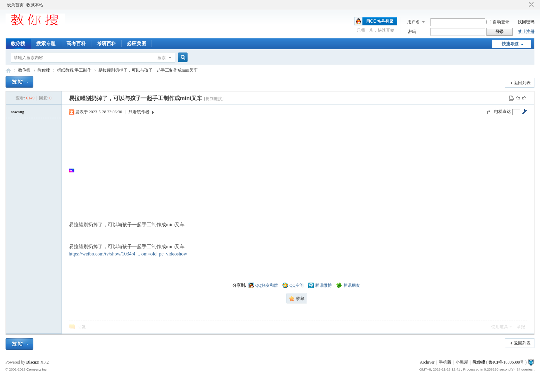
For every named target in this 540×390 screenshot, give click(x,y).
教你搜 (18, 43)
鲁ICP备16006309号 (506, 362)
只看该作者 (139, 111)
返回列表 (522, 82)
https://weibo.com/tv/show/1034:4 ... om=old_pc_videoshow (128, 254)
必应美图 (136, 43)
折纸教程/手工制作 (74, 70)
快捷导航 (510, 43)
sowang (17, 111)
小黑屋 (462, 362)
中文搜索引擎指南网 (8, 70)
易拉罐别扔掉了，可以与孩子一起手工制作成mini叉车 (148, 70)
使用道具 (499, 326)
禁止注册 (526, 31)
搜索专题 (46, 43)
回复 (81, 326)
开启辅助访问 (524, 5)
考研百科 (106, 43)
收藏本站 (34, 4)
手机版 (445, 362)
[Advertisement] (284, 170)
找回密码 (526, 21)
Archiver (427, 362)
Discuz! (33, 362)
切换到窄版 (530, 5)
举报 (521, 326)
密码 (412, 31)
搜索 (161, 57)
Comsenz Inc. (37, 369)
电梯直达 (502, 111)
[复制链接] (213, 98)
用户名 (413, 21)
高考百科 (76, 43)
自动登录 (497, 21)
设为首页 (15, 4)
